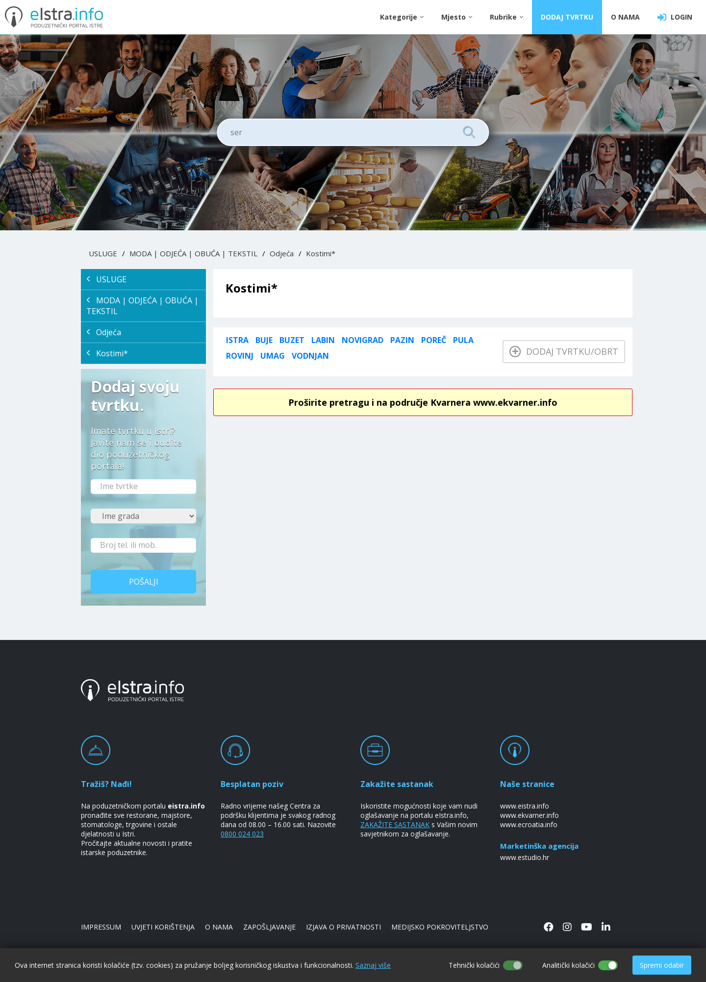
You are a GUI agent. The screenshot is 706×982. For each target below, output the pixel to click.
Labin (323, 340)
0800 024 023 (242, 833)
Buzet (291, 340)
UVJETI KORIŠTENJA (163, 927)
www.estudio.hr (524, 857)
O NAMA (625, 17)
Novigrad (362, 340)
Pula (463, 340)
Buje (264, 340)
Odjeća (282, 253)
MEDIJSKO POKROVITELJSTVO (439, 927)
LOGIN (674, 17)
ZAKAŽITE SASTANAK (394, 824)
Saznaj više (373, 965)
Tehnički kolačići (474, 965)
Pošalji (143, 581)
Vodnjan (310, 355)
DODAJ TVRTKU (567, 17)
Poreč (433, 340)
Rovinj (239, 355)
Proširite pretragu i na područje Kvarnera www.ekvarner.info (422, 402)
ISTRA (237, 340)
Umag (272, 355)
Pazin (402, 340)
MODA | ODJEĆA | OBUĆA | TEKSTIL (193, 253)
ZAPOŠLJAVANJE (269, 927)
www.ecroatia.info (528, 824)
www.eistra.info (524, 805)
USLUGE (103, 253)
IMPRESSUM (101, 927)
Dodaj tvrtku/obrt (563, 351)
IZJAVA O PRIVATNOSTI (343, 927)
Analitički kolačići (568, 965)
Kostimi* (320, 253)
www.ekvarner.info (529, 815)
